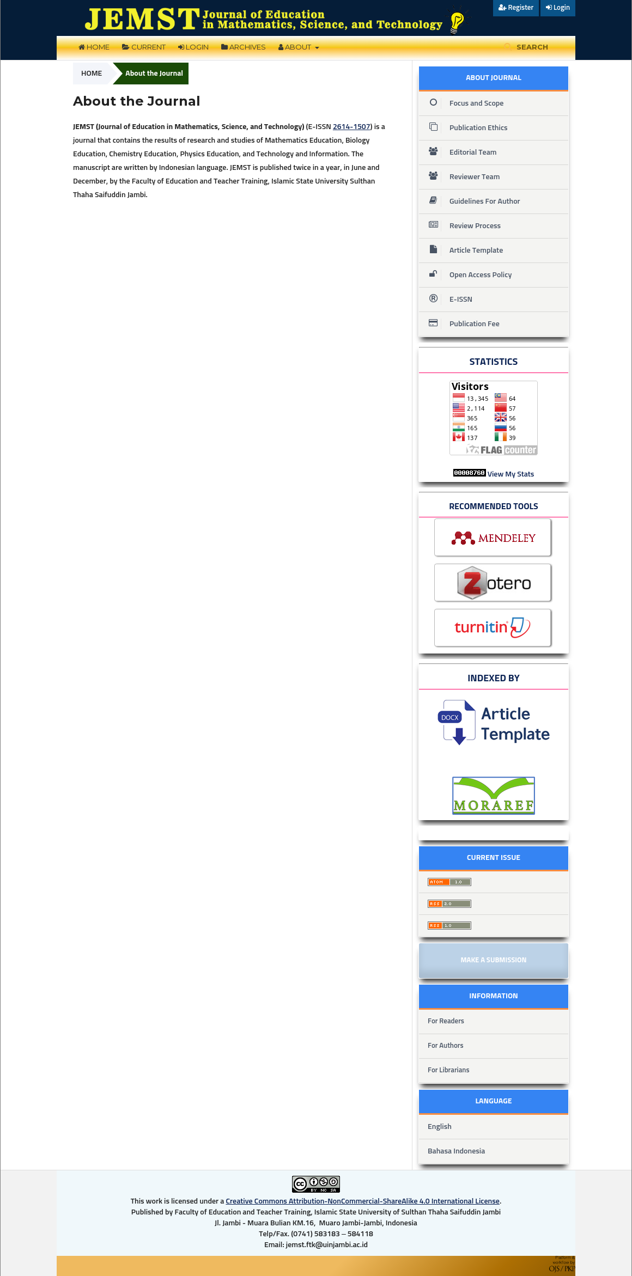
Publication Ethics (465, 128)
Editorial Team (459, 152)
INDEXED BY (493, 678)
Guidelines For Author (471, 201)
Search (531, 46)
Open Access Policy (467, 275)
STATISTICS (494, 362)
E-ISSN (447, 299)
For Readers (446, 1021)
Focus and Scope (462, 103)
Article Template (462, 250)
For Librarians (449, 1070)
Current (144, 46)
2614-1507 (351, 127)
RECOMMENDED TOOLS (493, 506)
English (440, 1127)
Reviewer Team (462, 177)
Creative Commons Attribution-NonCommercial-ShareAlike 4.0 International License (363, 1201)
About (295, 46)
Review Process (461, 226)
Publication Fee (461, 324)
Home (94, 46)
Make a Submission (493, 960)
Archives (243, 46)
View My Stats (511, 474)
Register (516, 7)
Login (193, 46)
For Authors (446, 1045)
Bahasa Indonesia (456, 1151)
